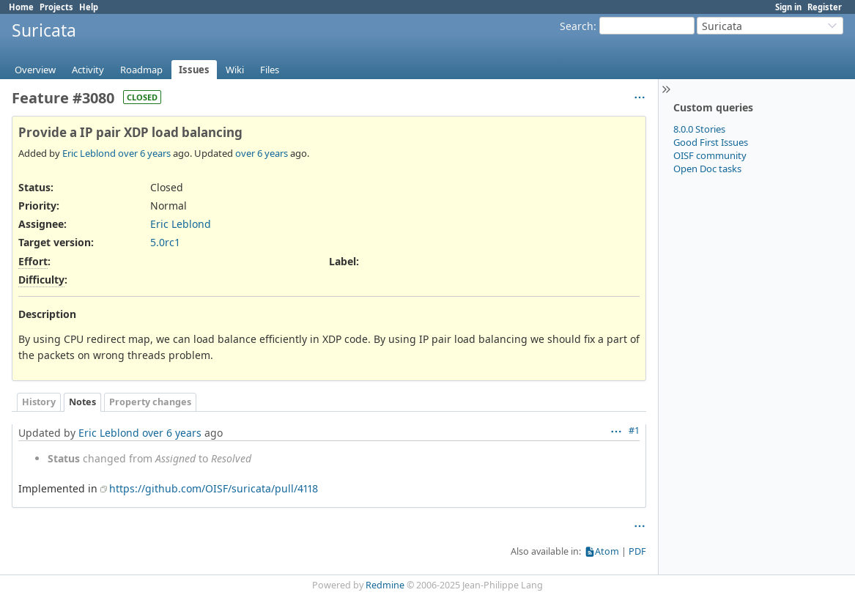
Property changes (150, 402)
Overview (35, 69)
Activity (88, 69)
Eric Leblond (89, 153)
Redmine (385, 585)
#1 (634, 430)
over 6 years (144, 153)
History (39, 402)
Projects (56, 6)
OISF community (710, 155)
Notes (82, 402)
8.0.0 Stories (699, 129)
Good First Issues (710, 142)
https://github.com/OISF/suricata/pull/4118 (213, 488)
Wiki (235, 69)
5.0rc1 (165, 242)
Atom (607, 551)
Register (824, 6)
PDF (637, 551)
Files (269, 69)
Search (576, 26)
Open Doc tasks (707, 168)
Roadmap (141, 69)
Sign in (788, 6)
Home (21, 6)
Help (88, 6)
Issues (194, 69)
